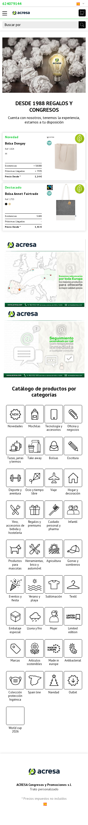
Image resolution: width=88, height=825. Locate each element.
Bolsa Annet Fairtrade (21, 194)
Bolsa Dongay (15, 143)
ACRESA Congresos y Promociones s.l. (44, 785)
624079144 (11, 3)
